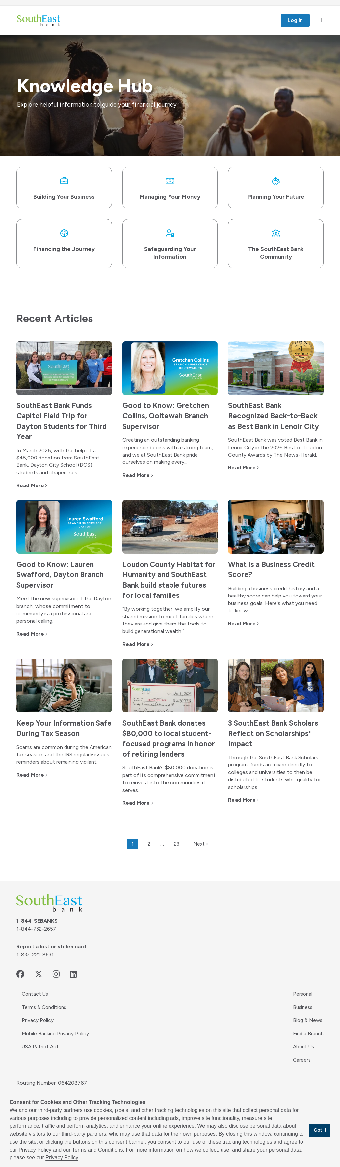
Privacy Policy (38, 1032)
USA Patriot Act (41, 1058)
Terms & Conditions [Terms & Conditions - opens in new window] (45, 1019)
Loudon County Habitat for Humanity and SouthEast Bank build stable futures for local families (165, 587)
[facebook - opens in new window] (20, 986)
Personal (302, 1006)
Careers (301, 1072)
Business (302, 1019)
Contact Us (36, 1006)
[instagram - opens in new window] (56, 986)
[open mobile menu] (321, 20)
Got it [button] (320, 1130)
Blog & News (307, 1032)
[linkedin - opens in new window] (73, 986)
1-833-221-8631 (35, 966)
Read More (30, 488)
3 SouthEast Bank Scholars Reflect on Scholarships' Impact (265, 745)
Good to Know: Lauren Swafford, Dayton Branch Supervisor (62, 577)
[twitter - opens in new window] (38, 986)
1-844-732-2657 (36, 940)
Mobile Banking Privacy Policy (56, 1045)
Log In (295, 20)
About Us (303, 1058)
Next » (201, 855)
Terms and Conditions (97, 1150)
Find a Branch (308, 1045)
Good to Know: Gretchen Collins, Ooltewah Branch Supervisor (167, 418)
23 (176, 855)
